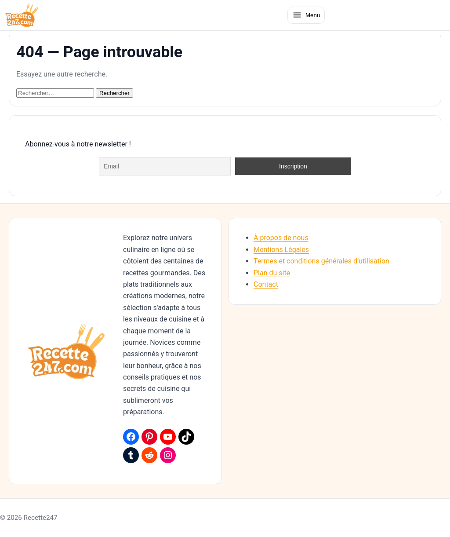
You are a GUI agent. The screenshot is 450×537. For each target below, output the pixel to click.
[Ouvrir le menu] (306, 15)
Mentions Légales (281, 249)
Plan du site (272, 273)
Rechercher (114, 93)
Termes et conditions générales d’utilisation (321, 261)
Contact (266, 284)
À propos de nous (281, 238)
